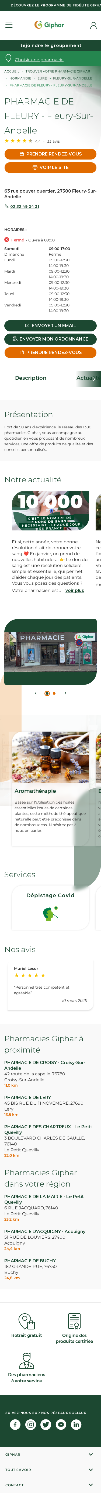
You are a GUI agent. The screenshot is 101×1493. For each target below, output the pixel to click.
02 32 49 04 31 (24, 206)
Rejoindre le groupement (50, 45)
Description (30, 378)
